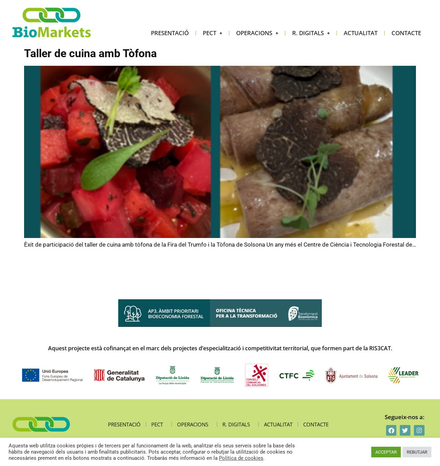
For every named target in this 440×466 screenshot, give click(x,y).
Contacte (406, 33)
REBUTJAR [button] (417, 452)
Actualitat (360, 33)
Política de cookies (241, 458)
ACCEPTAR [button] (386, 452)
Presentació (170, 33)
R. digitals (311, 33)
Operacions (257, 33)
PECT (212, 33)
